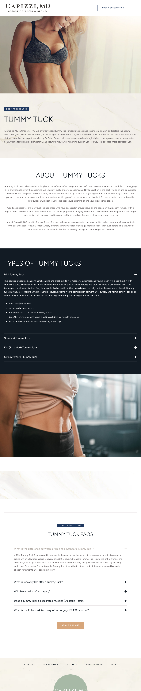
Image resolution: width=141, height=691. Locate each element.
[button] (113, 8)
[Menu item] (29, 664)
